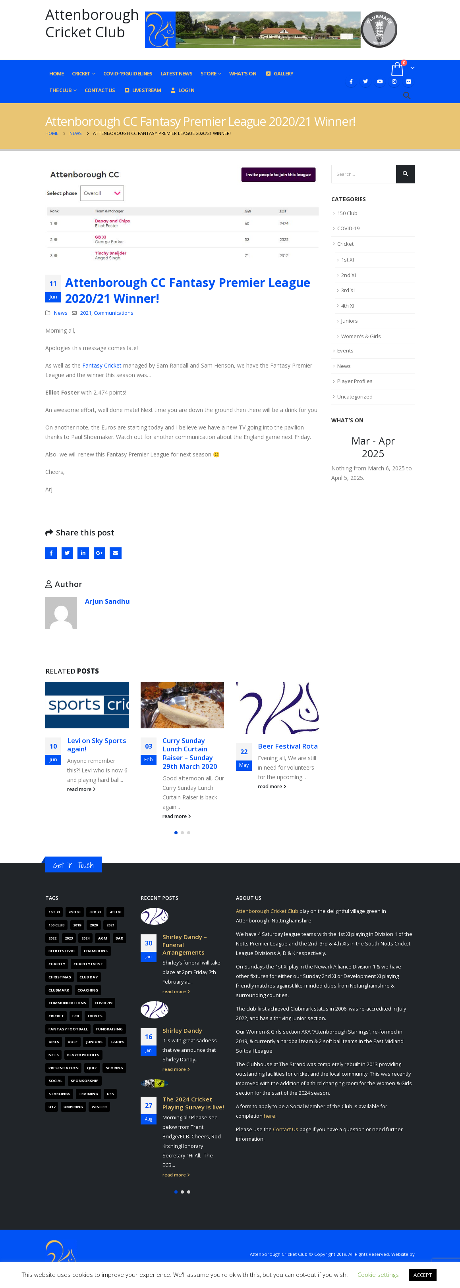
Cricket (81, 73)
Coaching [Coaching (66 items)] (87, 990)
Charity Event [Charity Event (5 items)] (88, 963)
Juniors (349, 320)
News (61, 313)
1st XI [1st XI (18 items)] (54, 911)
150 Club (347, 213)
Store (208, 73)
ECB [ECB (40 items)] (75, 1015)
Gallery (279, 73)
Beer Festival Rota (288, 746)
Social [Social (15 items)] (55, 1081)
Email (115, 553)
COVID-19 (348, 228)
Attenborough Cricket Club (267, 911)
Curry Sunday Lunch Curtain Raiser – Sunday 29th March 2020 (189, 753)
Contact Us (100, 90)
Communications (113, 313)
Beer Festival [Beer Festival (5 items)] (61, 950)
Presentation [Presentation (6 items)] (63, 1067)
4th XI (347, 305)
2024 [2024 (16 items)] (85, 938)
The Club (60, 90)
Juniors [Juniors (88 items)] (94, 1041)
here (269, 1116)
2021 (85, 313)
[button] (176, 832)
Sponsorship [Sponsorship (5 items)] (85, 1081)
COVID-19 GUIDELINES (127, 73)
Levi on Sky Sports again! (96, 745)
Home (56, 73)
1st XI (347, 259)
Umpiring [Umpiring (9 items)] (73, 1106)
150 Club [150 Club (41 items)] (56, 925)
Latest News (176, 73)
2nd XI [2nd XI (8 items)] (74, 911)
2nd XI (348, 275)
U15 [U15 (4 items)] (110, 1093)
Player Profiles (355, 381)
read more (81, 789)
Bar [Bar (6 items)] (119, 938)
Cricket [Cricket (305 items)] (56, 1015)
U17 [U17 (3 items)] (51, 1106)
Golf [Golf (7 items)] (72, 1041)
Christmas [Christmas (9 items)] (59, 977)
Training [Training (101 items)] (88, 1093)
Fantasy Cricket (102, 365)
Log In (181, 90)
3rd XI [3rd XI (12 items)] (95, 911)
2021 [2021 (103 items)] (110, 925)
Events (345, 350)
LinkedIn (83, 553)
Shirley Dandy (182, 1030)
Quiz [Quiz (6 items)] (92, 1067)
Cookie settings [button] (378, 1274)
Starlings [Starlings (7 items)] (59, 1093)
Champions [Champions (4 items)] (96, 950)
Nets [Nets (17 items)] (53, 1054)
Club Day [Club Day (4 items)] (88, 977)
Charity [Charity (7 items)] (56, 963)
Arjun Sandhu (107, 601)
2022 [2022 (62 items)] (52, 938)
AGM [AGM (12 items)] (102, 938)
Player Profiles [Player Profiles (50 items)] (83, 1054)
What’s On (242, 73)
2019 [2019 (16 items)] (77, 925)
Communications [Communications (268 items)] (67, 1002)
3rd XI (348, 290)
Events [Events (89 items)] (95, 1015)
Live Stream (142, 90)
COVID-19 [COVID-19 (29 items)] (103, 1002)
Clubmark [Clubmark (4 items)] (58, 990)
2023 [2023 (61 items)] (69, 938)
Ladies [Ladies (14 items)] (117, 1041)
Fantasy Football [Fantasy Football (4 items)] (68, 1029)
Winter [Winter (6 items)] (99, 1106)
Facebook (51, 553)
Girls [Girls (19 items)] (53, 1041)
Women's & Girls (361, 336)
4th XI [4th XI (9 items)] (116, 911)
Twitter (67, 553)
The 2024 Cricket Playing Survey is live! (193, 1103)
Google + (99, 553)
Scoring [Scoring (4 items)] (114, 1067)
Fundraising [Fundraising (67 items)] (109, 1029)
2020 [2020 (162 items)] (94, 925)
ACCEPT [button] (423, 1274)
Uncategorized (355, 396)
